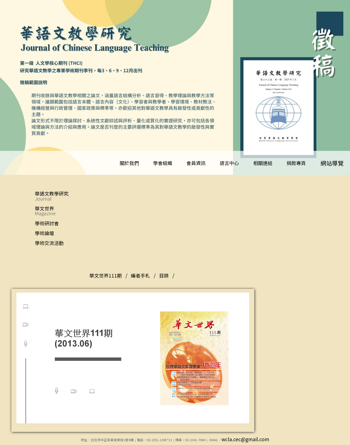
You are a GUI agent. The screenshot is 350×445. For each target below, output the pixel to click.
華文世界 (62, 211)
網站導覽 (332, 162)
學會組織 (162, 162)
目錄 (164, 275)
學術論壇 (44, 233)
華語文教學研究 (62, 196)
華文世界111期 (105, 275)
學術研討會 (47, 223)
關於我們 (129, 162)
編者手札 (140, 275)
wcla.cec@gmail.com (245, 439)
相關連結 (262, 162)
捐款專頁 (296, 162)
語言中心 (229, 162)
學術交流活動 (49, 242)
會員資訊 (196, 162)
